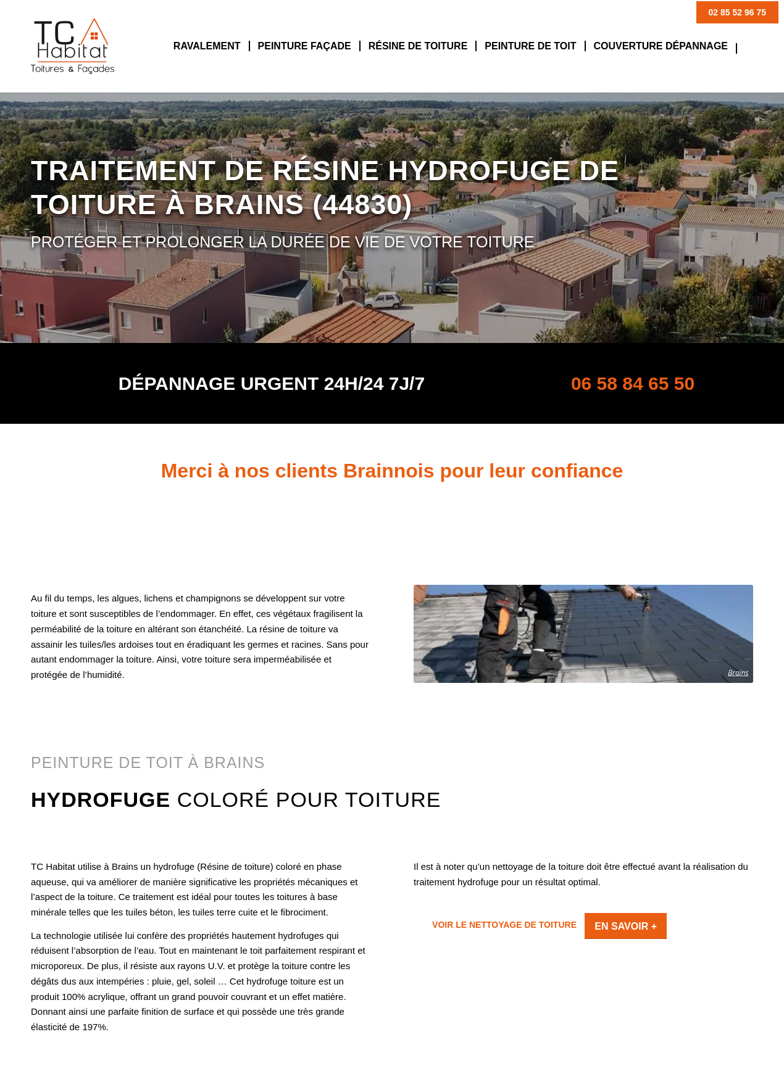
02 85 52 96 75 (737, 12)
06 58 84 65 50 (632, 383)
